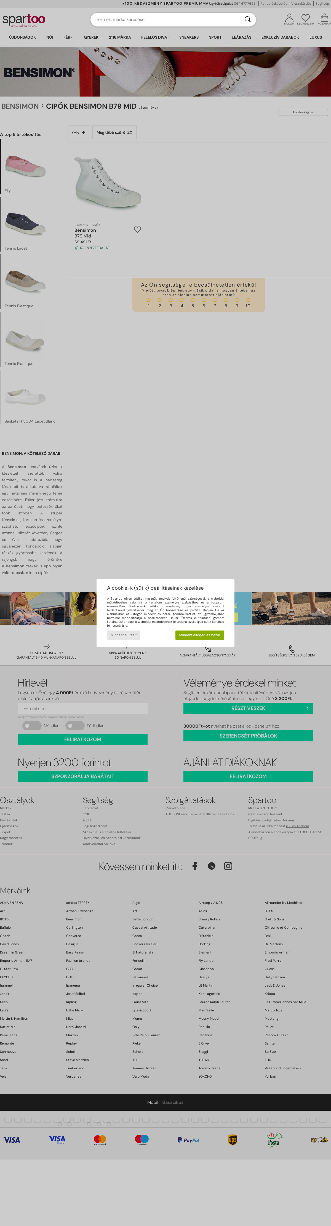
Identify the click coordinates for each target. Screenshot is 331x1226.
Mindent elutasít (124, 635)
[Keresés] (247, 19)
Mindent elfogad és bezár (200, 635)
